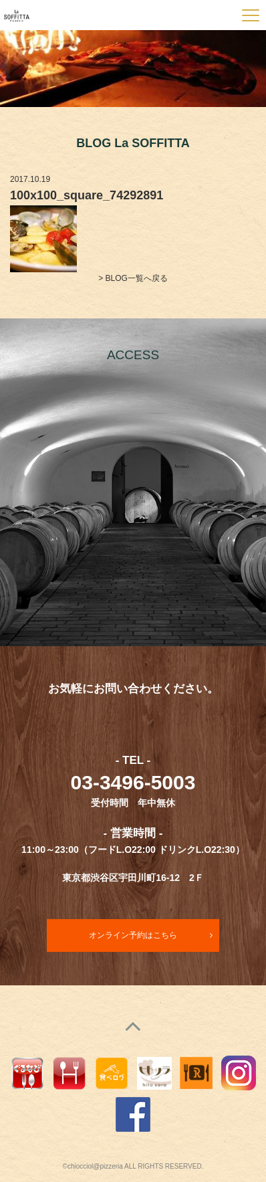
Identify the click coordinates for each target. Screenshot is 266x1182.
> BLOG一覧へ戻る (133, 278)
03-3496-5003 (133, 782)
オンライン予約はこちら (133, 935)
